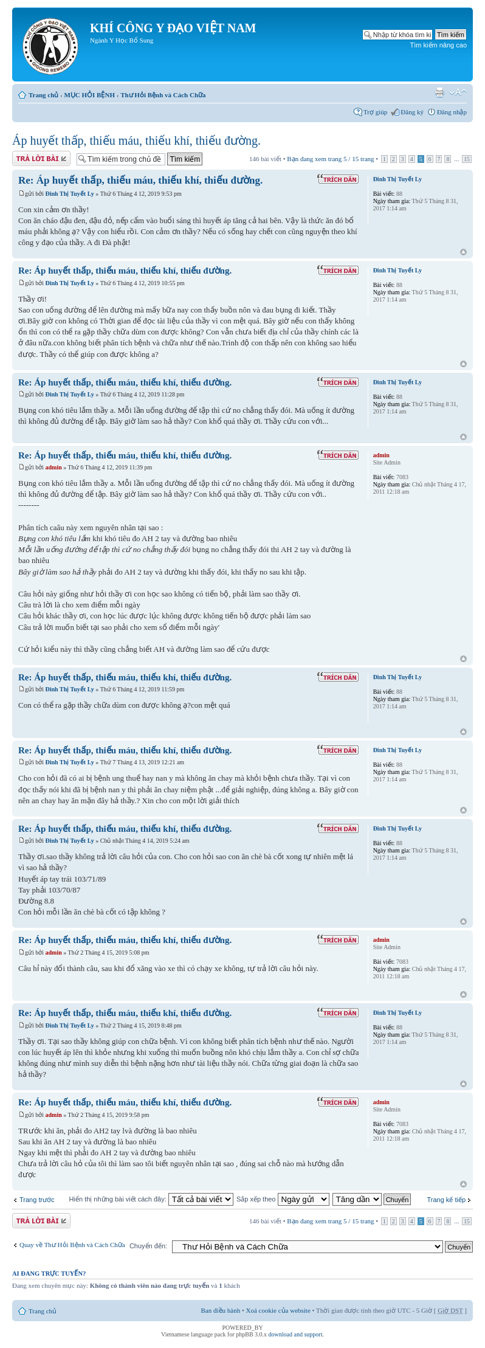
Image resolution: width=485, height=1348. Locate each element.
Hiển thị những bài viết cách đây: (151, 1199)
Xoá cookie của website (278, 1310)
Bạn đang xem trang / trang (330, 158)
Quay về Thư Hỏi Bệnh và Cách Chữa (72, 1244)
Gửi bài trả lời (41, 158)
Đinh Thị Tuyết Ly (70, 193)
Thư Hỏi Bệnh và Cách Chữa (162, 95)
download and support (296, 1334)
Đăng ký (412, 112)
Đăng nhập (452, 112)
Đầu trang (463, 252)
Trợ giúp (375, 112)
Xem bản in (439, 92)
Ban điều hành (221, 1310)
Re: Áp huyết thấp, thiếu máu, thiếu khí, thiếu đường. (140, 180)
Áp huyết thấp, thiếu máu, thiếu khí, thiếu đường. (136, 140)
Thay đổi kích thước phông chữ (458, 92)
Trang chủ (43, 95)
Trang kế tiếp (446, 1199)
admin (54, 467)
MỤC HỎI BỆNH (89, 95)
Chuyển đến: (148, 1245)
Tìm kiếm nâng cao (438, 45)
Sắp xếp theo (282, 1199)
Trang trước (37, 1199)
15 (467, 159)
